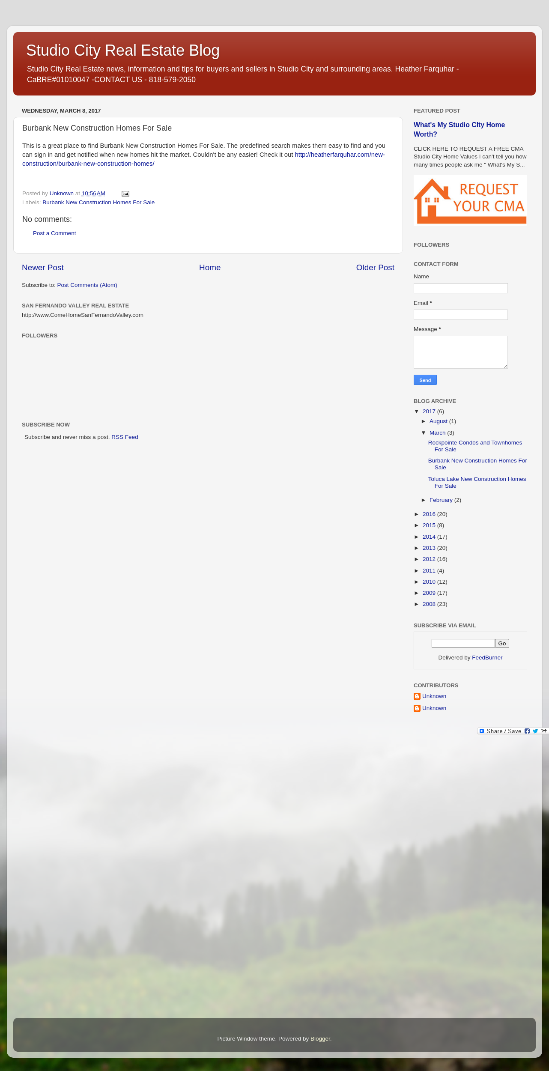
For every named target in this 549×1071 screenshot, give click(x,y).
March (438, 433)
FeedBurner (487, 657)
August (439, 421)
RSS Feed (124, 437)
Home (210, 267)
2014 (430, 537)
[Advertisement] (448, 878)
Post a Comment (54, 233)
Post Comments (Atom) (87, 285)
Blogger (320, 1038)
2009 (430, 593)
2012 (430, 559)
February (442, 500)
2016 (430, 514)
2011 (430, 570)
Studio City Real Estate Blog (123, 50)
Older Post (375, 267)
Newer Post (43, 267)
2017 (430, 411)
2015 (430, 525)
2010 (430, 582)
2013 (430, 548)
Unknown (434, 696)
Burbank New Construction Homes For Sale (98, 202)
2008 (430, 604)
